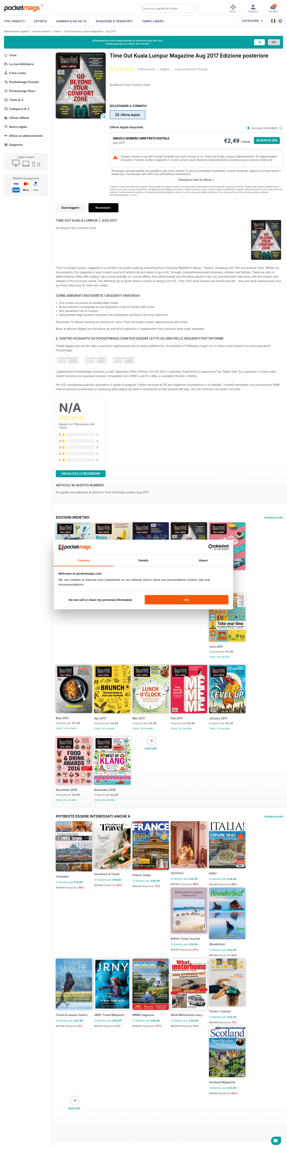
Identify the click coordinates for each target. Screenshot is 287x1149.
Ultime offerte (16, 118)
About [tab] (203, 560)
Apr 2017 (103, 728)
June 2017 (226, 653)
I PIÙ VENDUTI (14, 21)
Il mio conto (15, 73)
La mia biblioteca (18, 64)
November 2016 (107, 803)
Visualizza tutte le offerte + (196, 179)
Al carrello (234, 588)
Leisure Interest (41, 31)
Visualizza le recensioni (80, 473)
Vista (222, 663)
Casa (10, 55)
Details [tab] (143, 560)
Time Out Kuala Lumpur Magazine (83, 31)
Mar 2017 (144, 728)
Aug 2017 (111, 31)
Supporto (13, 145)
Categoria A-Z (16, 109)
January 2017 (228, 728)
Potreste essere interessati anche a (93, 830)
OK (186, 599)
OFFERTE (40, 21)
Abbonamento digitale (16, 31)
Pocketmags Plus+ (20, 91)
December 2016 (66, 803)
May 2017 (62, 728)
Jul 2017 (224, 578)
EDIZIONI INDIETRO (72, 517)
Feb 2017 (184, 728)
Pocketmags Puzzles (21, 82)
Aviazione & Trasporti (114, 21)
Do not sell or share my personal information (100, 599)
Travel (56, 31)
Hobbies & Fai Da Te (71, 21)
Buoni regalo (15, 127)
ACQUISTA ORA (267, 140)
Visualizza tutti (273, 517)
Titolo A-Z (14, 100)
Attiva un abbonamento (23, 136)
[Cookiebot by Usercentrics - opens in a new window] (211, 547)
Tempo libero (153, 21)
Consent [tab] (84, 560)
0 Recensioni (146, 69)
